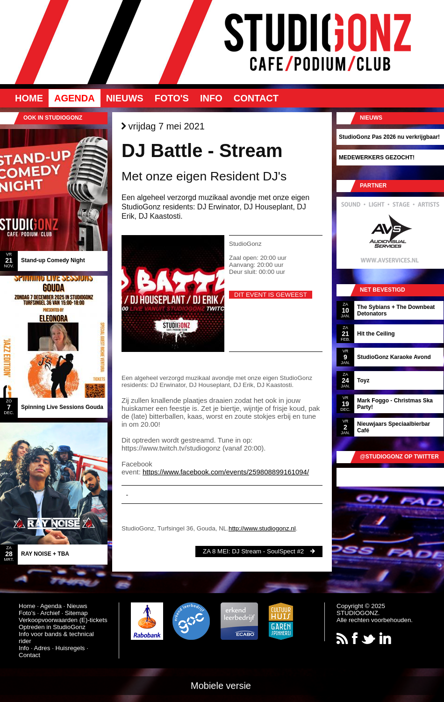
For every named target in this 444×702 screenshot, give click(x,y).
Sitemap (76, 612)
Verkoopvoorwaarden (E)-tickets (63, 619)
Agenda (74, 98)
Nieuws (124, 98)
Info (211, 98)
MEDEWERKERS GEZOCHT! (377, 157)
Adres (42, 648)
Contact (256, 98)
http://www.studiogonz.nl (262, 528)
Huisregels (70, 648)
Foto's (172, 98)
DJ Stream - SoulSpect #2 (268, 551)
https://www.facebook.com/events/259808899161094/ (226, 472)
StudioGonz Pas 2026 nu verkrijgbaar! (389, 137)
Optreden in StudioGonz (52, 626)
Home (29, 98)
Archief (49, 612)
